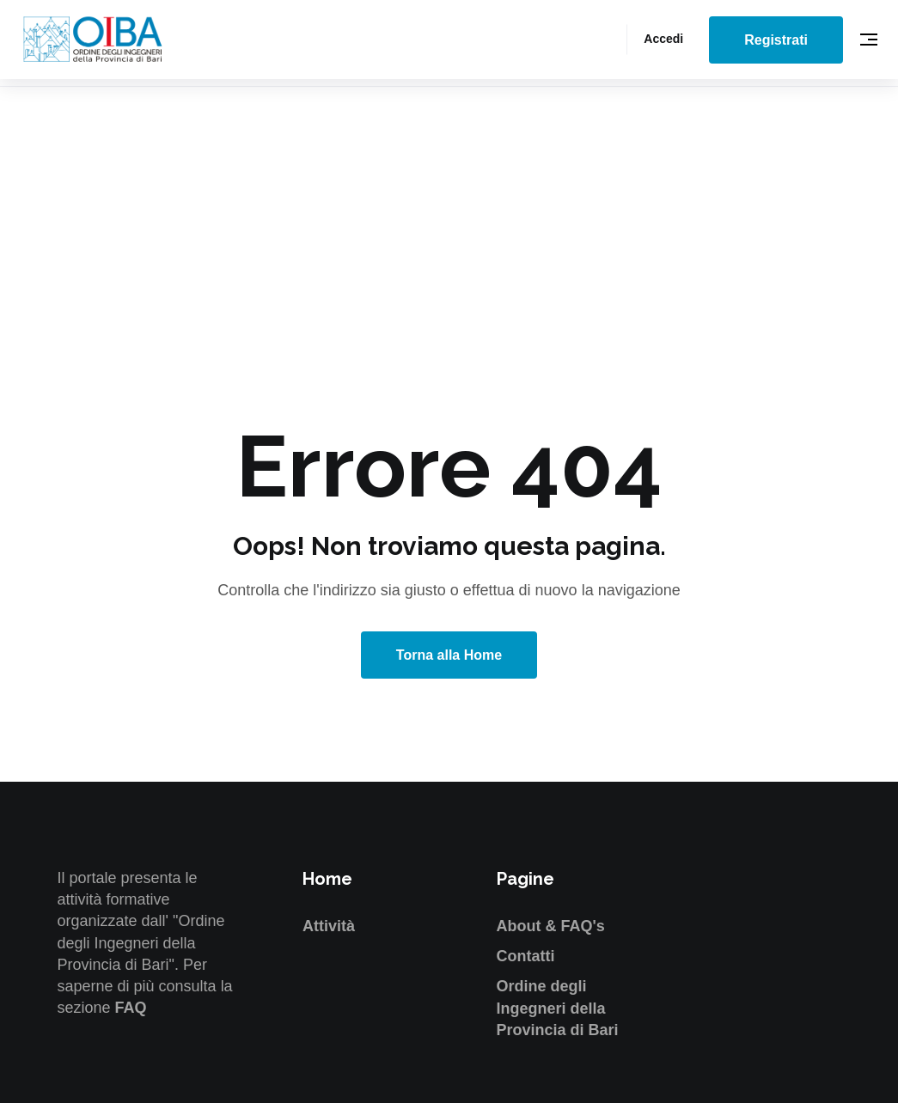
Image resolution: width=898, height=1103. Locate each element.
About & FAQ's (551, 926)
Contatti (526, 956)
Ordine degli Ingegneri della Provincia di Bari (558, 1008)
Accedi (663, 39)
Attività (328, 926)
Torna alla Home (449, 655)
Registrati (776, 40)
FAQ (131, 1007)
